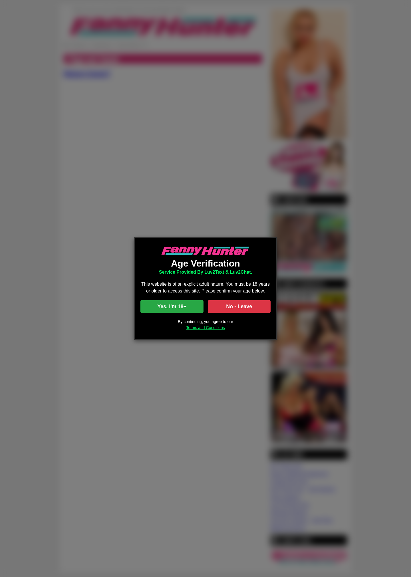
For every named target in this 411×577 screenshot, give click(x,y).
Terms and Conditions (205, 327)
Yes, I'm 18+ (171, 306)
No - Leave (239, 306)
